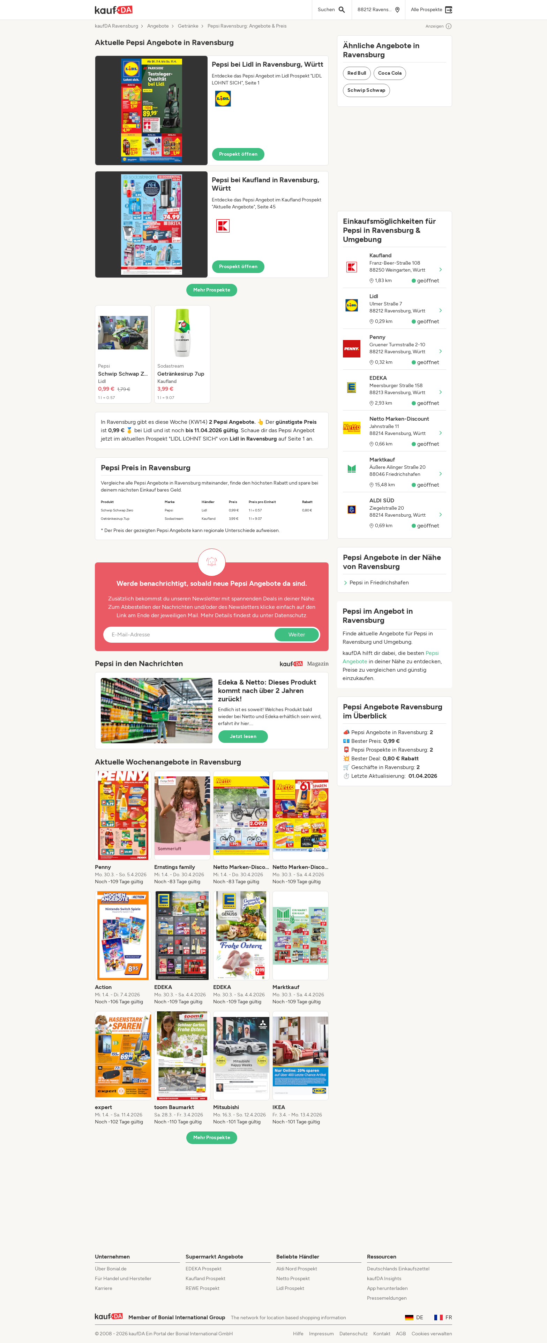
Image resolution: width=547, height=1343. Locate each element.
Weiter (297, 634)
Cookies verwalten (432, 1334)
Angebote (158, 26)
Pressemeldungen (387, 1298)
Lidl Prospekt (290, 1288)
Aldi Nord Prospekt (296, 1269)
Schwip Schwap (366, 90)
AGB (401, 1334)
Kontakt (381, 1334)
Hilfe (298, 1334)
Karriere (103, 1288)
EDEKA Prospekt (204, 1269)
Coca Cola (390, 73)
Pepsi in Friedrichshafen (376, 582)
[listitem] (123, 354)
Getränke (188, 26)
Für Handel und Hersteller (123, 1279)
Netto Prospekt (293, 1279)
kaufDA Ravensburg (116, 26)
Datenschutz (290, 615)
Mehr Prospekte (212, 290)
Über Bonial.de (111, 1269)
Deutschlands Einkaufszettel (398, 1269)
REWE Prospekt (202, 1288)
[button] (212, 110)
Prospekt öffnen (238, 154)
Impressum (321, 1334)
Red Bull (356, 73)
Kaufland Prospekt (205, 1279)
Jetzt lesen (243, 736)
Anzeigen (439, 26)
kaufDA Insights (384, 1279)
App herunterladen (387, 1288)
